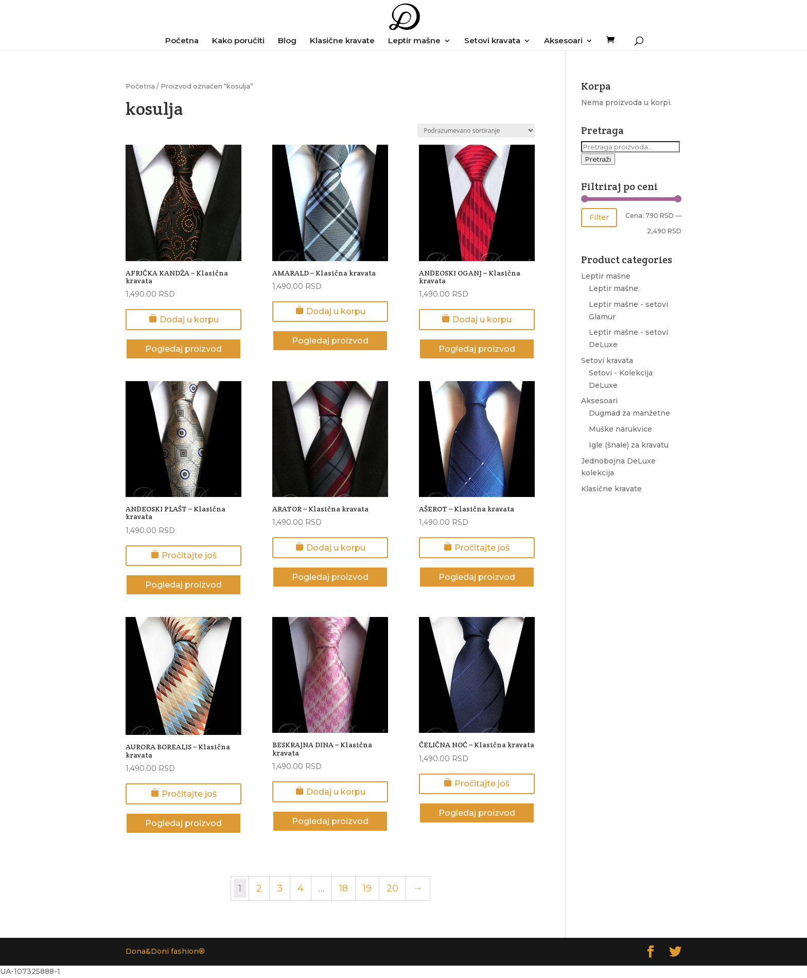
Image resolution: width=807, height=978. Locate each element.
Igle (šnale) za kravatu (629, 445)
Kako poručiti (238, 41)
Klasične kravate (342, 41)
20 (392, 888)
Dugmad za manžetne (629, 413)
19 (367, 888)
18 (343, 888)
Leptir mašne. (614, 288)
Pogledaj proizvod (183, 349)
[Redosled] (476, 131)
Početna (182, 41)
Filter (599, 217)
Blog (287, 41)
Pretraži (598, 159)
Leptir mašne (414, 41)
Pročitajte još (184, 555)
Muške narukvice (620, 429)
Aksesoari (563, 41)
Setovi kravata (492, 41)
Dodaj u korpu (184, 319)
